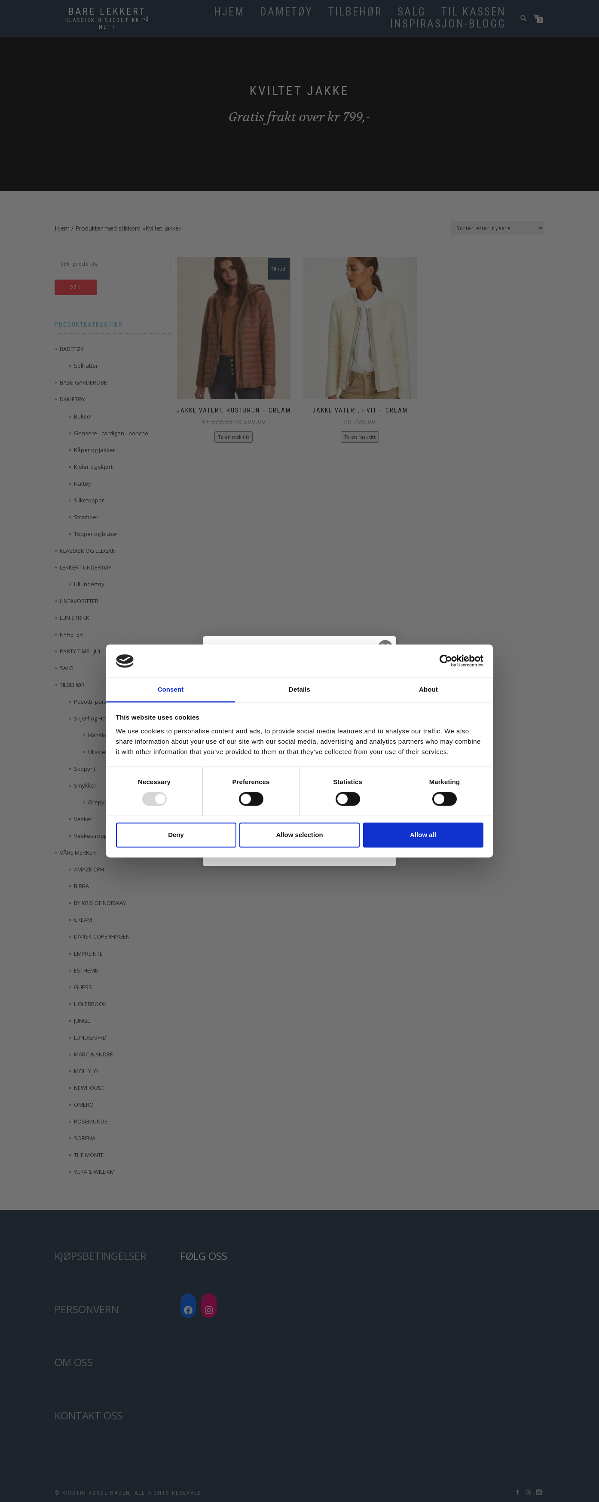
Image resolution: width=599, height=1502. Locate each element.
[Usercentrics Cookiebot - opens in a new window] (445, 661)
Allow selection (299, 834)
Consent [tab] (171, 689)
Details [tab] (299, 689)
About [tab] (428, 689)
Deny (176, 834)
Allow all (423, 834)
